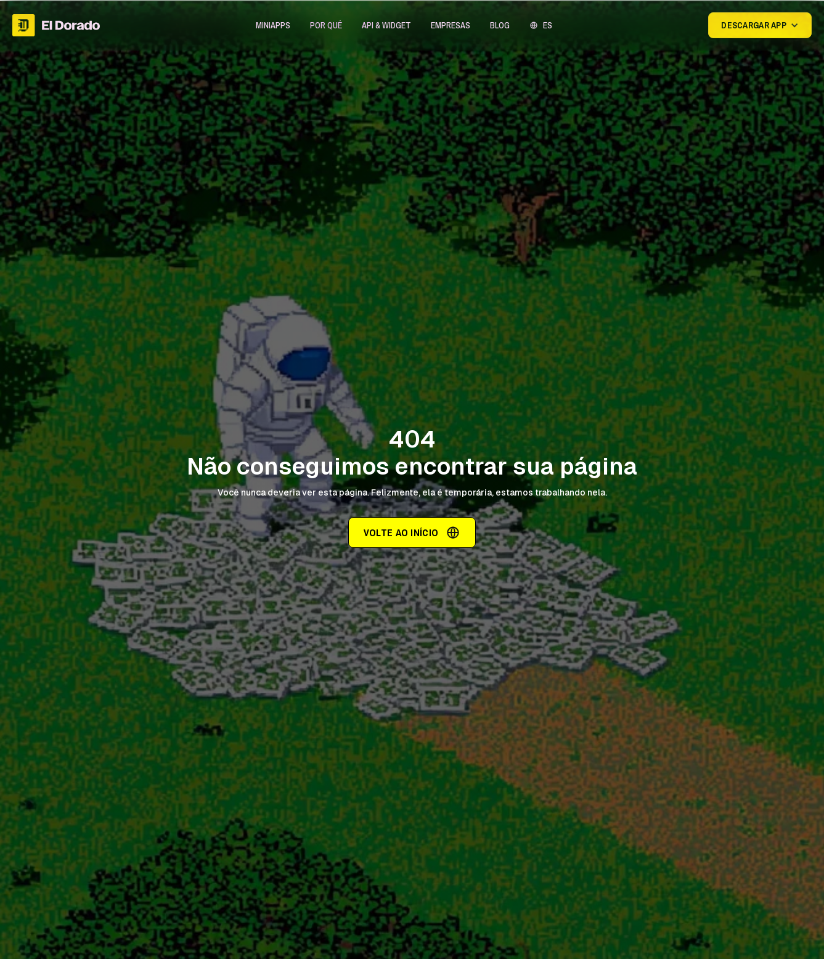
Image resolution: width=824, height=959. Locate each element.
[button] (273, 25)
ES (547, 25)
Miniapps (273, 25)
